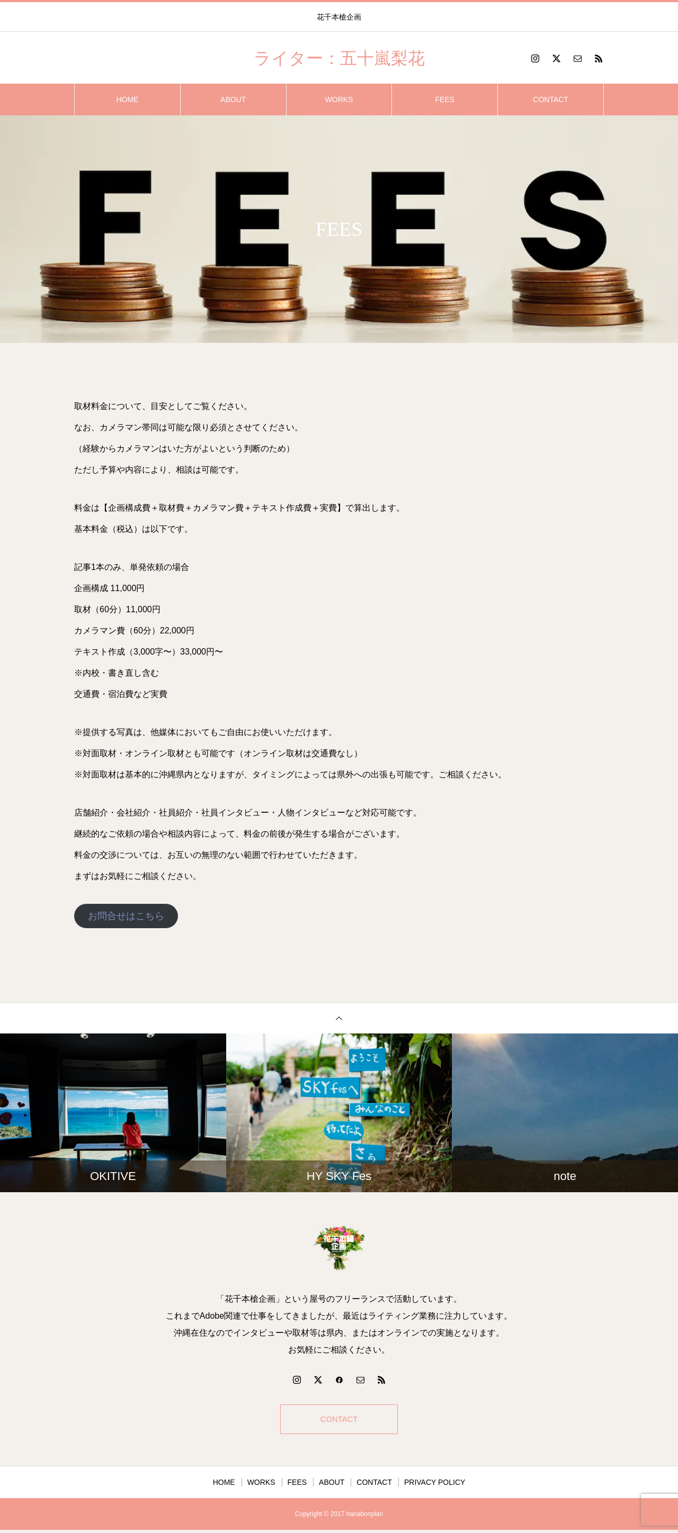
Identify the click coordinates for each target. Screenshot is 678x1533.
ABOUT (233, 99)
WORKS (339, 99)
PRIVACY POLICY (434, 1485)
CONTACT (550, 99)
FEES (445, 99)
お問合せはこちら (126, 916)
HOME (127, 99)
